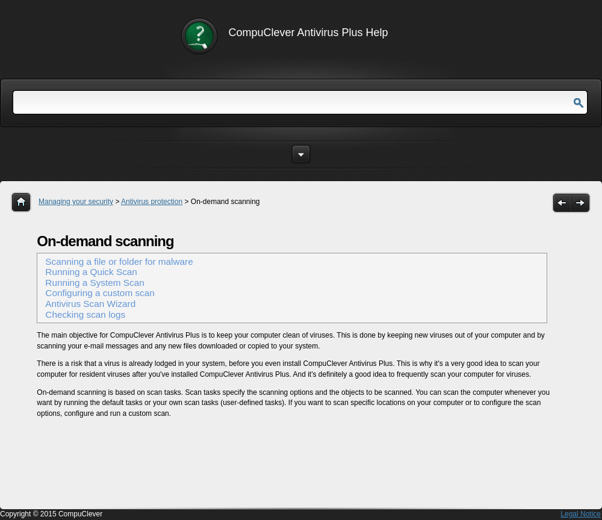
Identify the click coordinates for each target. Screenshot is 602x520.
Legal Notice (580, 514)
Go (579, 103)
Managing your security (76, 201)
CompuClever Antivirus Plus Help (308, 32)
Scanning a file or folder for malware (119, 261)
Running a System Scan (94, 282)
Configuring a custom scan (99, 293)
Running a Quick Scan (91, 272)
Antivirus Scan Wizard (90, 304)
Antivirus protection (151, 201)
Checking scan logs (85, 314)
